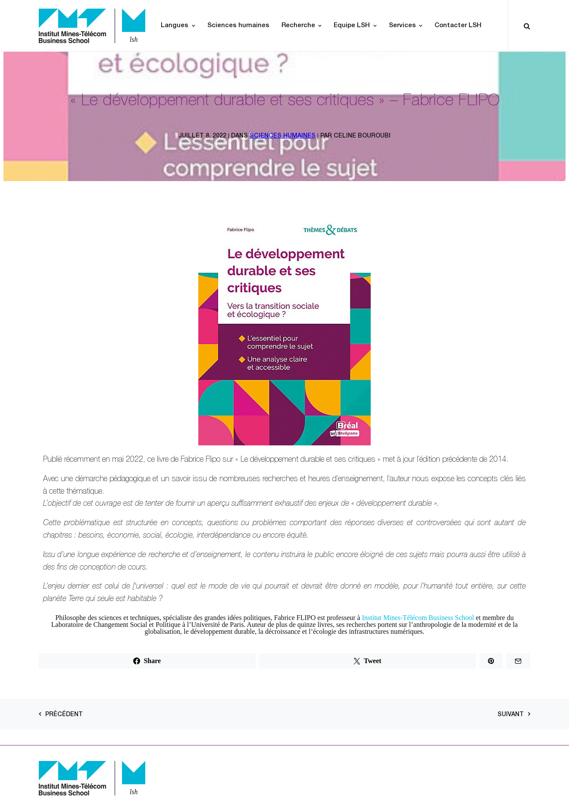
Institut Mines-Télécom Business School (418, 617)
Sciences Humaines (283, 136)
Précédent (64, 715)
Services (402, 25)
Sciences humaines (238, 25)
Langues (174, 25)
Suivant (510, 715)
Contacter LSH (458, 25)
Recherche (298, 25)
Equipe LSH (352, 25)
